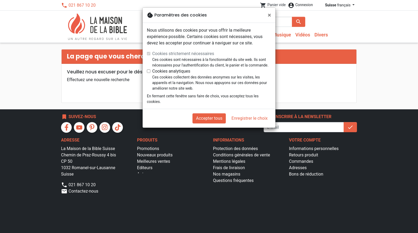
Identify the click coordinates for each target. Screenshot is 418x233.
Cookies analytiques (171, 71)
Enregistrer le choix (249, 118)
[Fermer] (269, 15)
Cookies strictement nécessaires (183, 53)
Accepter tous (209, 118)
